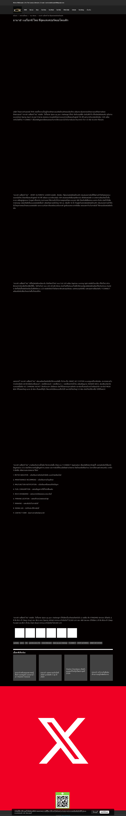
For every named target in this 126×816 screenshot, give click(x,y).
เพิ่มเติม (89, 10)
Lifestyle (74, 10)
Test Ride (58, 10)
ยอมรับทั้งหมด (104, 812)
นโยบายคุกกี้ (29, 813)
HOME (25, 10)
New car (31, 10)
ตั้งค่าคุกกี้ (95, 812)
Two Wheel (51, 10)
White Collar (66, 10)
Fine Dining (81, 10)
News (37, 10)
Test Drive (43, 10)
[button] (94, 10)
